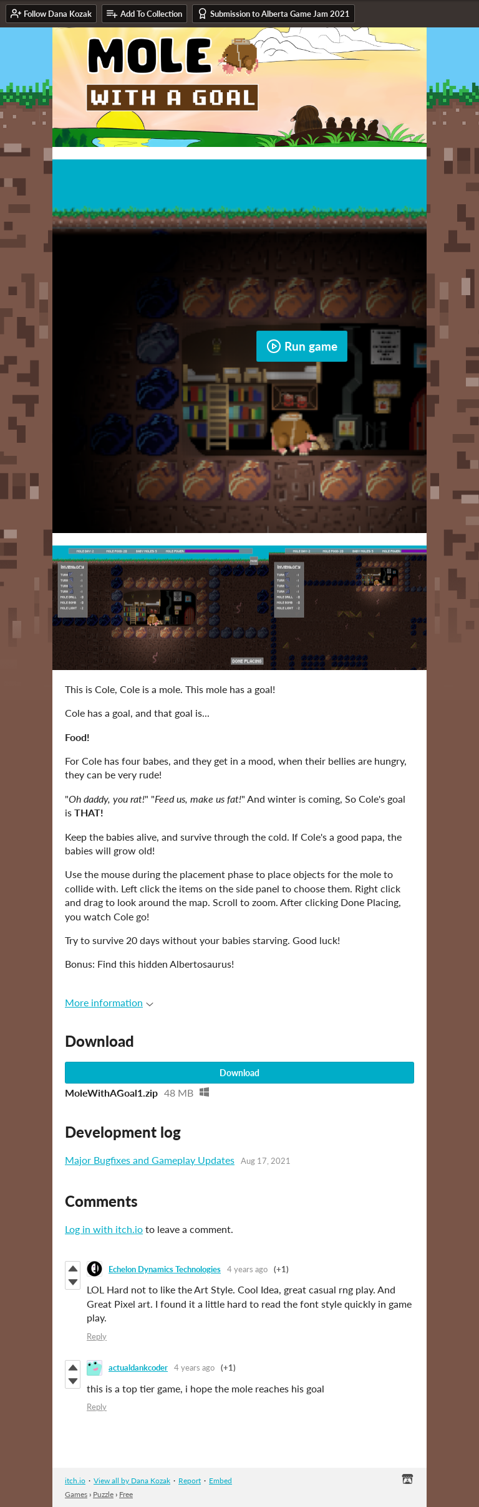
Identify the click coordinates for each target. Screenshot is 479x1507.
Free (126, 1494)
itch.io (75, 1480)
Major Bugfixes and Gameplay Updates (150, 1160)
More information (109, 1002)
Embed (220, 1480)
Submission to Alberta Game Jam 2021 (273, 13)
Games (76, 1494)
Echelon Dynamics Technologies (165, 1269)
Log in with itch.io (104, 1229)
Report (189, 1480)
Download (239, 1072)
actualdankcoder (138, 1367)
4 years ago (247, 1269)
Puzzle (103, 1494)
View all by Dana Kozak (132, 1480)
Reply (97, 1336)
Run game (301, 346)
